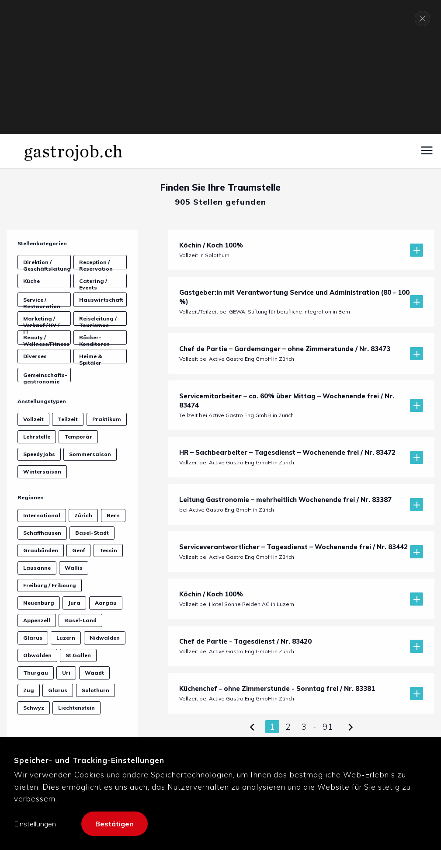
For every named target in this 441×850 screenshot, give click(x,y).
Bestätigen (114, 823)
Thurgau (35, 672)
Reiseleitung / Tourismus (98, 320)
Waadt (94, 672)
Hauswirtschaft (101, 299)
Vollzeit (33, 419)
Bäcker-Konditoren (94, 339)
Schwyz (33, 707)
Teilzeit (68, 419)
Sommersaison (90, 454)
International (41, 515)
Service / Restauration (41, 301)
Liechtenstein (76, 707)
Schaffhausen (42, 533)
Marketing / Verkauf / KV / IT (41, 320)
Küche (31, 281)
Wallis (74, 567)
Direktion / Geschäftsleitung (47, 264)
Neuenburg (38, 602)
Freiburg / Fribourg (49, 585)
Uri (66, 672)
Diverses (35, 356)
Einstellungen (35, 823)
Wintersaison (42, 471)
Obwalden (37, 655)
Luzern (65, 637)
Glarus (32, 637)
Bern (113, 515)
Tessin (108, 550)
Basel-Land (80, 620)
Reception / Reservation (96, 264)
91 (328, 726)
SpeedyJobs (39, 454)
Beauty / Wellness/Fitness (46, 339)
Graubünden (40, 550)
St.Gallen (78, 655)
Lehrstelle (36, 436)
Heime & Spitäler (90, 358)
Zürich (83, 515)
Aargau (106, 602)
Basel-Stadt (92, 533)
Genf (78, 550)
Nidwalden (105, 637)
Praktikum (106, 419)
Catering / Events (93, 283)
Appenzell (36, 620)
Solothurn (95, 690)
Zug (28, 690)
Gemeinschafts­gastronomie (45, 377)
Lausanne (37, 567)
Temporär (78, 436)
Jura (74, 602)
